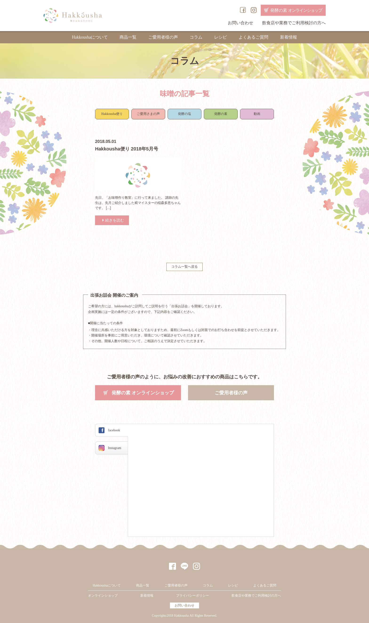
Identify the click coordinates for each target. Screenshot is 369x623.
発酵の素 (296, 10)
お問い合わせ (240, 23)
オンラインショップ (103, 595)
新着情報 (288, 37)
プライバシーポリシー (192, 595)
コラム (196, 37)
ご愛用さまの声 (148, 114)
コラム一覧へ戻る (184, 266)
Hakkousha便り (112, 114)
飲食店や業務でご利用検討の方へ (294, 22)
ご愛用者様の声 (163, 37)
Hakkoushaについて (90, 37)
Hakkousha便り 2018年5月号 (126, 148)
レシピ (220, 37)
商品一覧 (128, 37)
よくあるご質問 (253, 37)
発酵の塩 (184, 114)
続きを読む (114, 220)
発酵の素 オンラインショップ (143, 392)
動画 (257, 114)
